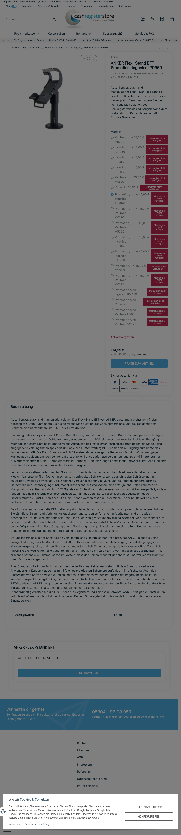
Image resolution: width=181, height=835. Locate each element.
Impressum (15, 824)
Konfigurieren (149, 816)
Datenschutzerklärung (37, 824)
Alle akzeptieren (148, 807)
